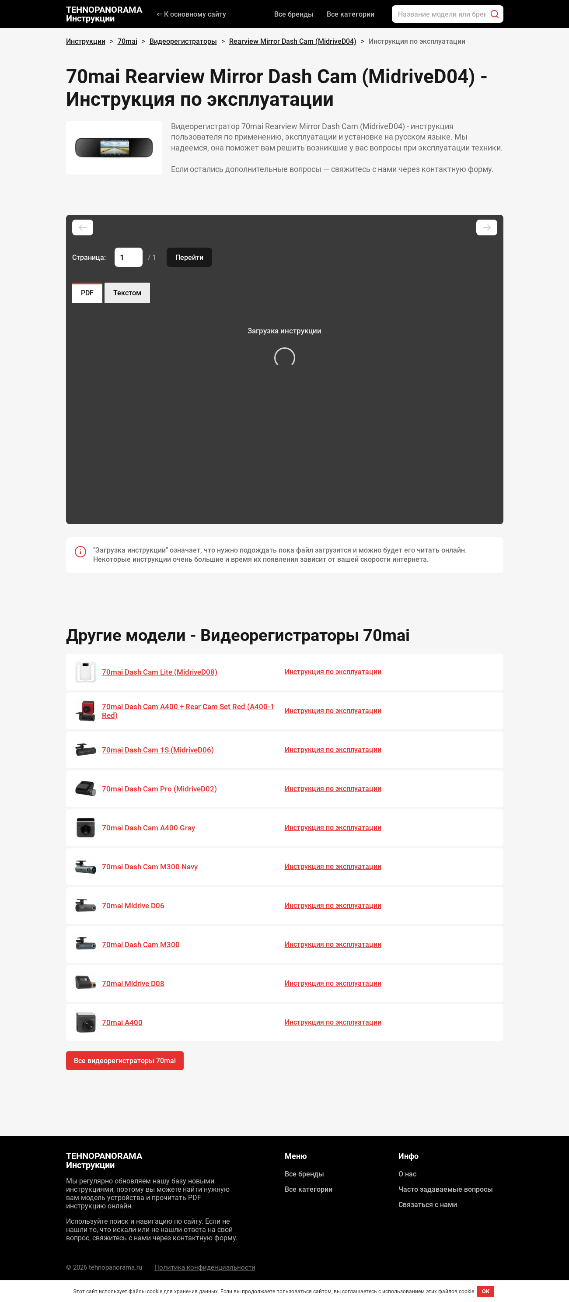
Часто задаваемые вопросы (445, 1189)
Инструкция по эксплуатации (333, 672)
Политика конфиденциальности (204, 1267)
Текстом (127, 293)
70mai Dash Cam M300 (141, 944)
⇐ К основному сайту (191, 14)
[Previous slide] (82, 227)
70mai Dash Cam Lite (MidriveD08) (159, 672)
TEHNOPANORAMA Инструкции (104, 14)
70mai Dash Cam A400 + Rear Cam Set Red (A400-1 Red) (188, 711)
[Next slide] (486, 227)
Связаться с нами (427, 1204)
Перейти (189, 257)
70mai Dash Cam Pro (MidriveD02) (159, 788)
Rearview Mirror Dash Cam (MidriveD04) (292, 41)
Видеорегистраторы (183, 41)
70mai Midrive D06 (133, 905)
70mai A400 (122, 1022)
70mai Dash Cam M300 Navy (150, 866)
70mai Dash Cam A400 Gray (148, 827)
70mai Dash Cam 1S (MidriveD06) (158, 750)
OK (485, 1291)
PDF (87, 293)
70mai (127, 41)
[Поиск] (494, 14)
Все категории (350, 14)
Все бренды (294, 14)
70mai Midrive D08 (133, 983)
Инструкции (85, 41)
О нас (407, 1174)
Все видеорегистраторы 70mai (125, 1061)
